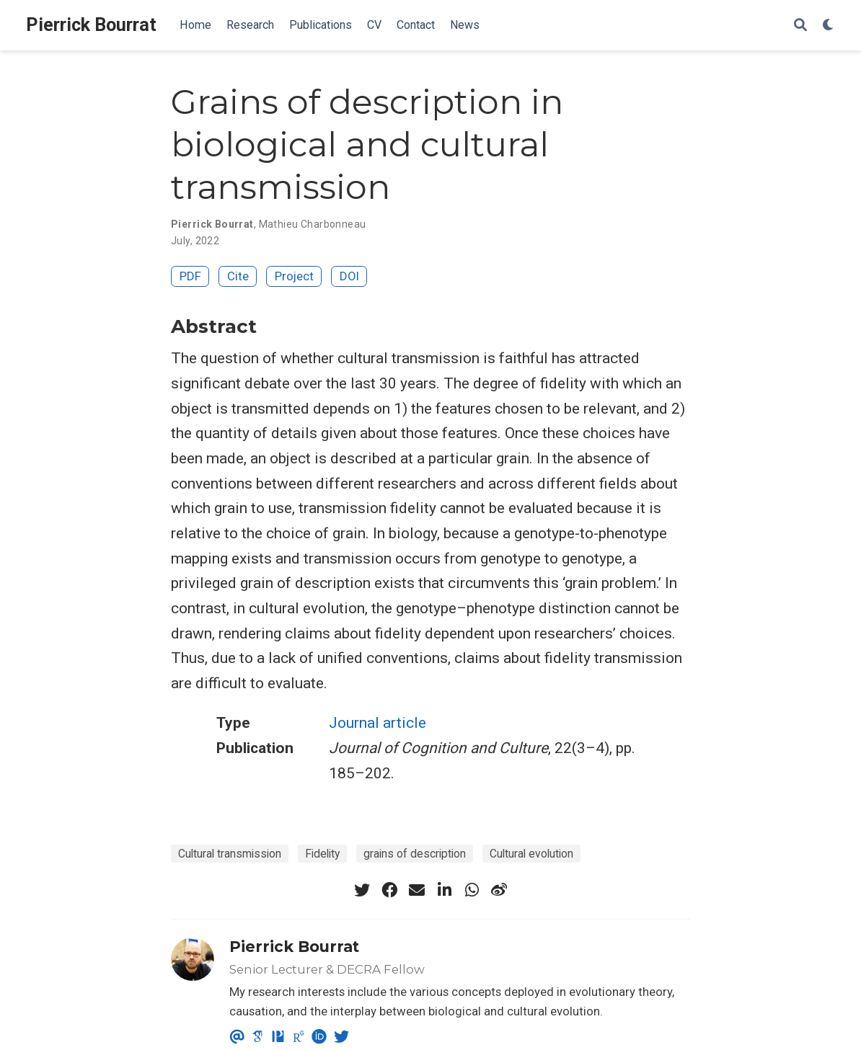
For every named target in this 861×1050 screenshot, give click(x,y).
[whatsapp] (471, 890)
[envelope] (417, 890)
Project (294, 276)
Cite (238, 276)
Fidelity (322, 853)
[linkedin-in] (444, 890)
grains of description (414, 853)
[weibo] (499, 890)
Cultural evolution (531, 853)
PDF (190, 276)
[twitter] (362, 890)
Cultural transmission (229, 853)
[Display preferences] (828, 25)
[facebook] (389, 890)
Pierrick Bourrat (91, 24)
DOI (349, 276)
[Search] (800, 25)
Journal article (377, 722)
